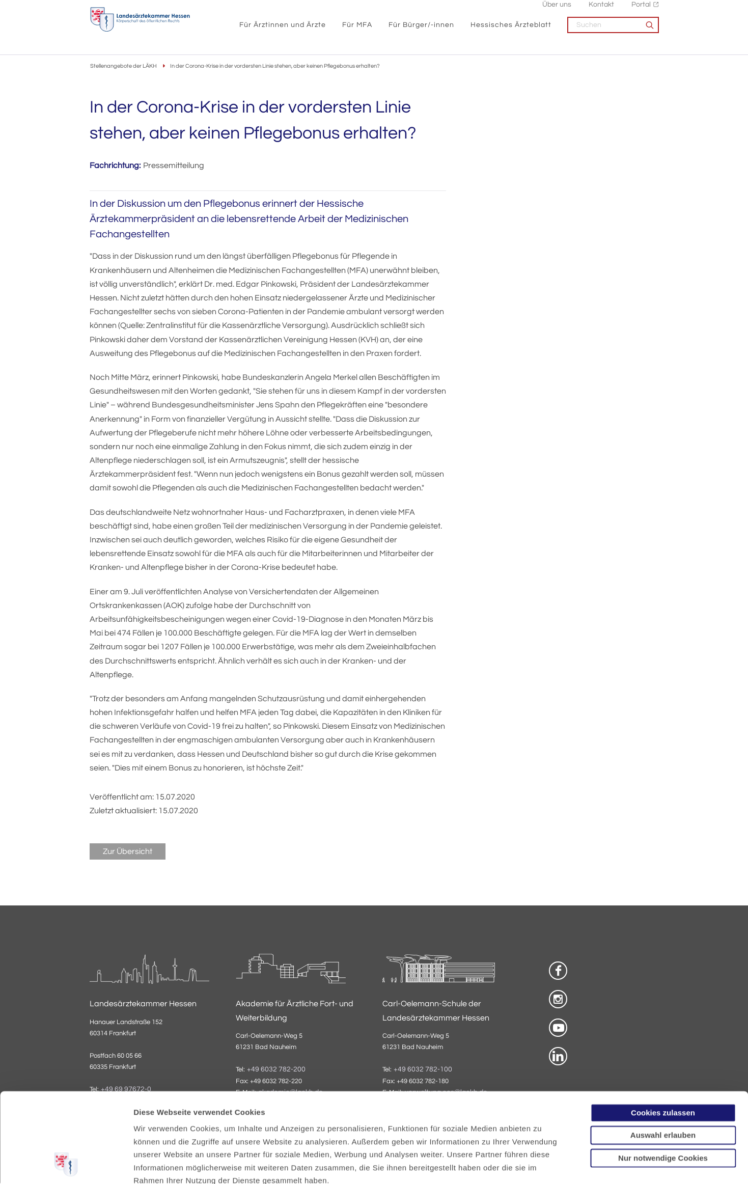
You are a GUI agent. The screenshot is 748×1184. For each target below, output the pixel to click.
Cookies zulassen (663, 1029)
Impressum (212, 1122)
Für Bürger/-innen (421, 31)
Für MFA (357, 31)
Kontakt (601, 10)
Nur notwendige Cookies (663, 1074)
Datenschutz (158, 1122)
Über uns (556, 10)
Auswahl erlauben (663, 1051)
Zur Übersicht (127, 853)
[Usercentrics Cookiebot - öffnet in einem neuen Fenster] (65, 1164)
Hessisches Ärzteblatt (510, 31)
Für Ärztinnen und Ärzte (282, 31)
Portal (641, 10)
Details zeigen (542, 1164)
